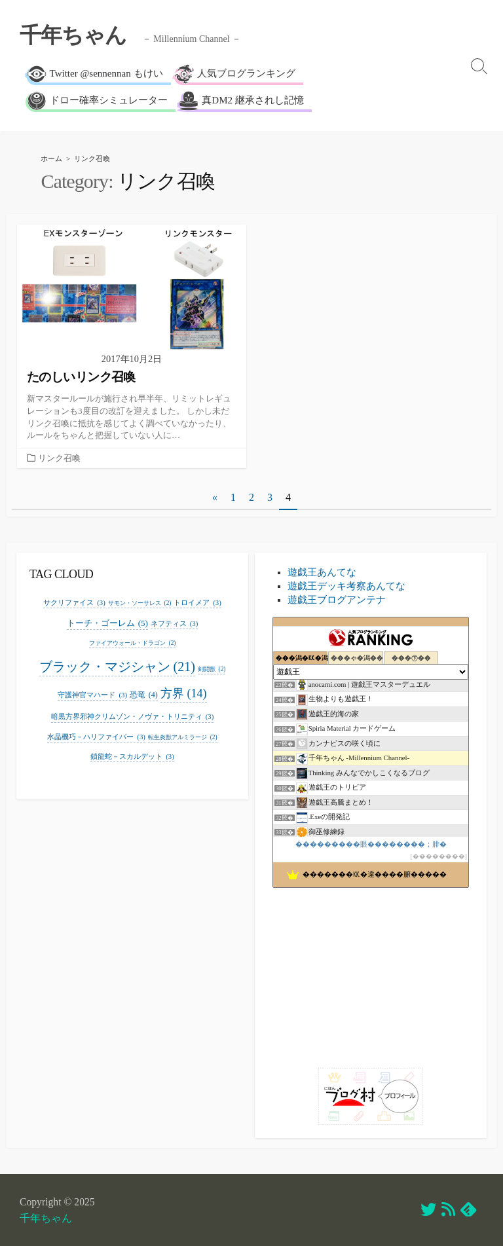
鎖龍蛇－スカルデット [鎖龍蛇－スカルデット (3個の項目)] (132, 756)
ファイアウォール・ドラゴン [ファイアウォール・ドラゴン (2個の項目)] (132, 643)
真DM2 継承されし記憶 (241, 101)
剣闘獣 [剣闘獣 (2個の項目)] (212, 669)
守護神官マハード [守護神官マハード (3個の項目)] (92, 695)
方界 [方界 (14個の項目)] (183, 694)
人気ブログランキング (234, 74)
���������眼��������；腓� (371, 844)
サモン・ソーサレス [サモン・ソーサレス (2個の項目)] (140, 603)
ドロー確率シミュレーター (97, 101)
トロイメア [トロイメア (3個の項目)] (197, 603)
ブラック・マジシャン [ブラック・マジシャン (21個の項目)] (117, 666)
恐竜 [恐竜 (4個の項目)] (144, 695)
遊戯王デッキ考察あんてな (346, 586)
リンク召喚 (59, 458)
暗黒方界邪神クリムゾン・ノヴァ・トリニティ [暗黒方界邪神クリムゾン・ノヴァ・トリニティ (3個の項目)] (132, 717)
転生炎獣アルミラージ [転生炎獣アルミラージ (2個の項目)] (182, 737)
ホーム (51, 158)
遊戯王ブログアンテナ (337, 600)
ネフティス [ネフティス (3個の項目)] (174, 624)
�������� (439, 856)
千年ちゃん (46, 1218)
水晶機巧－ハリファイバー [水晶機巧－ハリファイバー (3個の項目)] (96, 737)
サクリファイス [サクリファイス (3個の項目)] (74, 603)
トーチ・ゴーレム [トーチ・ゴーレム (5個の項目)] (107, 623)
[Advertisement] (371, 973)
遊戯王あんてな (322, 572)
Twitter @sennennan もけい (95, 74)
